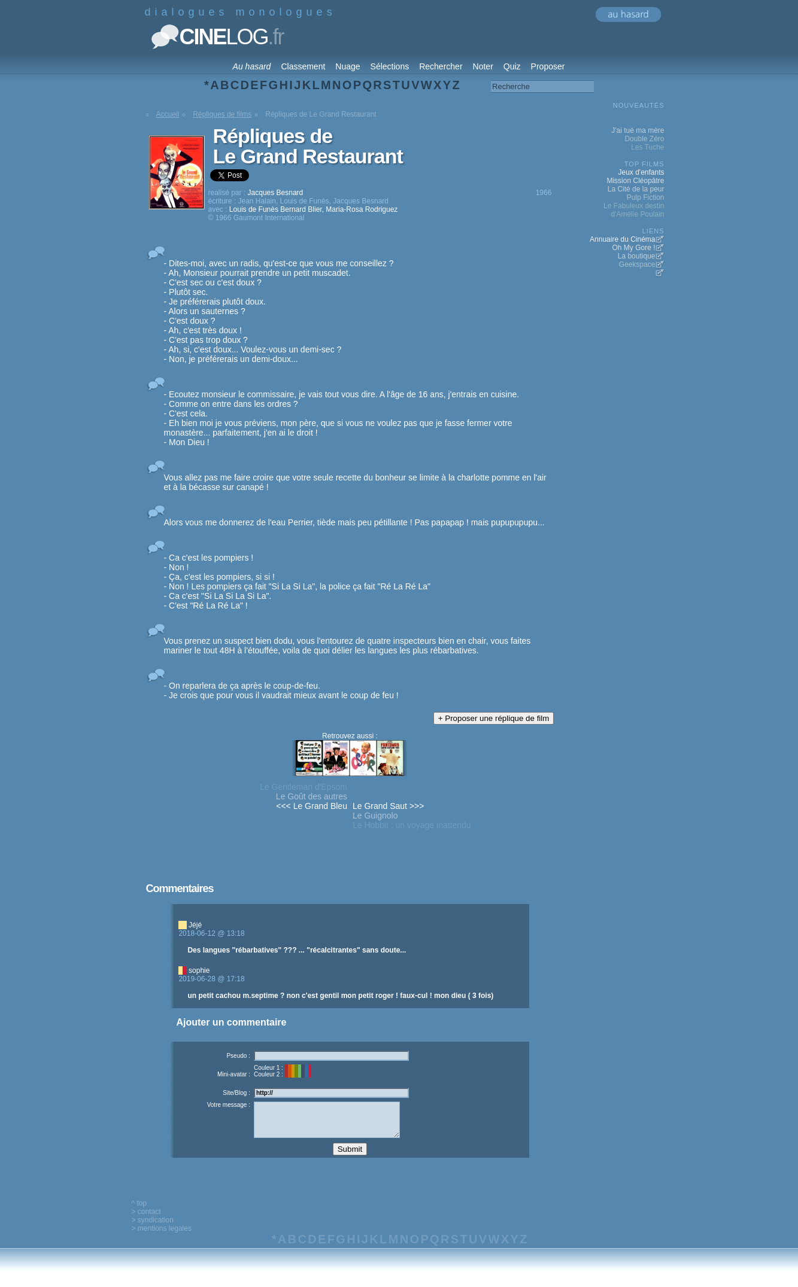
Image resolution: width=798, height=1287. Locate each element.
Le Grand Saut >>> (388, 806)
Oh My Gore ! (633, 248)
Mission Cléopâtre (635, 181)
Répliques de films (222, 114)
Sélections (390, 66)
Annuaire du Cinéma (622, 239)
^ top (139, 1212)
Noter (483, 66)
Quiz (512, 66)
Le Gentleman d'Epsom (303, 787)
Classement (303, 66)
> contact (146, 1220)
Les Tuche (647, 147)
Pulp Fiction (646, 197)
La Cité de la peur (636, 189)
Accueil (168, 114)
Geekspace (637, 264)
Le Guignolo (375, 815)
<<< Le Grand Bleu (311, 806)
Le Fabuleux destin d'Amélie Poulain (633, 210)
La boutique (637, 256)
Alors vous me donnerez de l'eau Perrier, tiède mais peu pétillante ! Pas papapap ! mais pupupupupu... (354, 522)
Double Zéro (644, 139)
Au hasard (252, 66)
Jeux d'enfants (641, 172)
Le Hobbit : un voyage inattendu (412, 825)
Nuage (347, 66)
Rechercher (440, 66)
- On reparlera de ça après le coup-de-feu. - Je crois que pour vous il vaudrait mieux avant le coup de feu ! (281, 690)
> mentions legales (162, 1237)
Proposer (548, 66)
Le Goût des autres (311, 796)
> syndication (153, 1229)
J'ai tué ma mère (637, 130)
